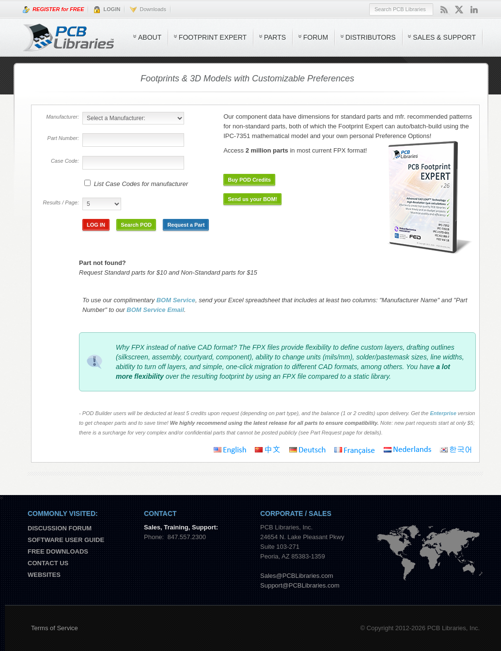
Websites (44, 574)
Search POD (136, 225)
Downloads (148, 9)
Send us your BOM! (252, 199)
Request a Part (185, 225)
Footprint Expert (213, 37)
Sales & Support (444, 37)
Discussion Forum (60, 528)
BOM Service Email (155, 309)
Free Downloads (58, 551)
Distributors (370, 37)
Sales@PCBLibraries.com (296, 575)
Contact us (48, 563)
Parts (275, 37)
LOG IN (96, 225)
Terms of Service (54, 628)
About (149, 37)
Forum (315, 37)
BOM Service (176, 300)
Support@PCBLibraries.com (299, 585)
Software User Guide (66, 539)
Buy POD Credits (249, 180)
